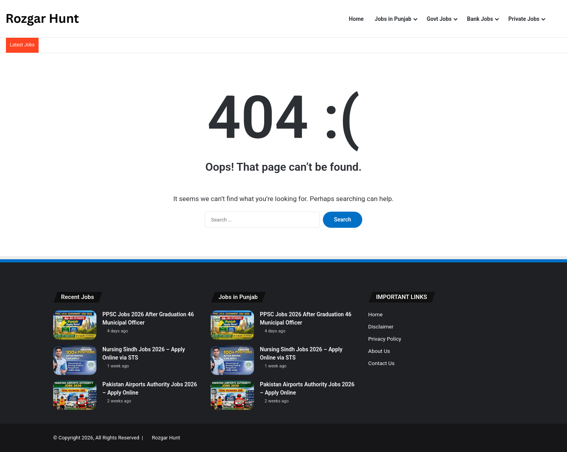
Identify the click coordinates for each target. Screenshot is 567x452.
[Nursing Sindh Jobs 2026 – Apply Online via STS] (74, 360)
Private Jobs (523, 19)
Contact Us (381, 363)
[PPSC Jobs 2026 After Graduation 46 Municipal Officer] (74, 325)
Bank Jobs (480, 19)
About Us (379, 351)
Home (356, 19)
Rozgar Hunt (166, 438)
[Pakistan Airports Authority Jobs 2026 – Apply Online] (74, 395)
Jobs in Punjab (393, 19)
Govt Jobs (439, 19)
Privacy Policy (384, 339)
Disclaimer (380, 326)
